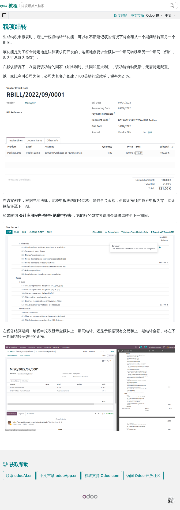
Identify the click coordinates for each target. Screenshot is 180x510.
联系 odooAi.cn (19, 475)
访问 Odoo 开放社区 (143, 475)
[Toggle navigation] (4, 15)
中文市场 (137, 15)
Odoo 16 (153, 15)
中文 (168, 15)
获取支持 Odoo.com (102, 475)
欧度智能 (120, 15)
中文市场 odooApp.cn (58, 475)
